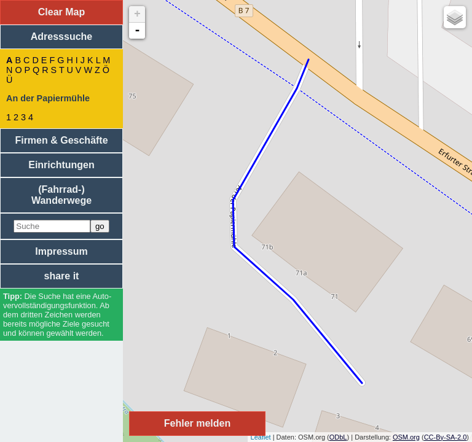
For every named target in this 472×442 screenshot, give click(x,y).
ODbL (338, 437)
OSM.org (406, 437)
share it (61, 276)
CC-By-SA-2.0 (445, 437)
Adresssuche (62, 36)
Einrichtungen (61, 165)
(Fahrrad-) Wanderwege (61, 195)
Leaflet (261, 437)
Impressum (61, 251)
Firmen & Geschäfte (61, 140)
